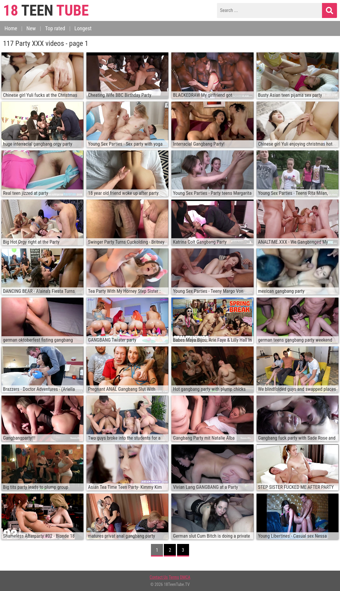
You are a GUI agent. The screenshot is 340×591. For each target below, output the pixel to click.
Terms (174, 577)
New (31, 28)
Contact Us (159, 577)
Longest (83, 28)
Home (11, 28)
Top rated (55, 28)
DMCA (185, 577)
